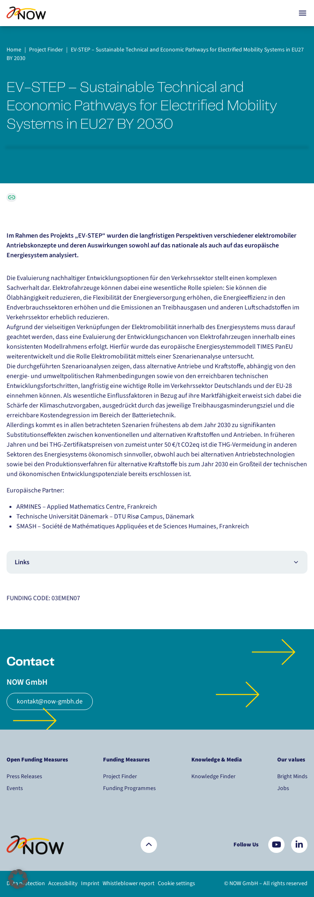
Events (15, 788)
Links (157, 562)
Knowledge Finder (213, 776)
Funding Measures (126, 760)
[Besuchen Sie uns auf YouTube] (276, 845)
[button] (18, 879)
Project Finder (120, 776)
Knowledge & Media (216, 760)
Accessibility (63, 883)
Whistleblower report (129, 883)
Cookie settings (176, 883)
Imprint (90, 883)
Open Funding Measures (37, 760)
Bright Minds (292, 776)
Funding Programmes (129, 788)
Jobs (283, 788)
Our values (291, 760)
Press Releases (24, 776)
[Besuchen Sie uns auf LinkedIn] (299, 845)
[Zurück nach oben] (149, 845)
